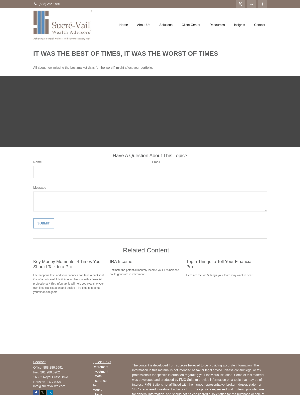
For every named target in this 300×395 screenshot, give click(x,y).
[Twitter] (240, 4)
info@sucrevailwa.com (49, 386)
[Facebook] (262, 4)
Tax (95, 385)
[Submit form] (43, 223)
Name (37, 162)
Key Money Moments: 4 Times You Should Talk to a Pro (67, 264)
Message (39, 187)
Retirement (100, 367)
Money (97, 390)
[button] (124, 25)
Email (156, 162)
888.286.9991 (53, 367)
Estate (97, 376)
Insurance (100, 380)
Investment (100, 371)
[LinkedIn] (251, 4)
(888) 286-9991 (47, 4)
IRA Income (121, 261)
